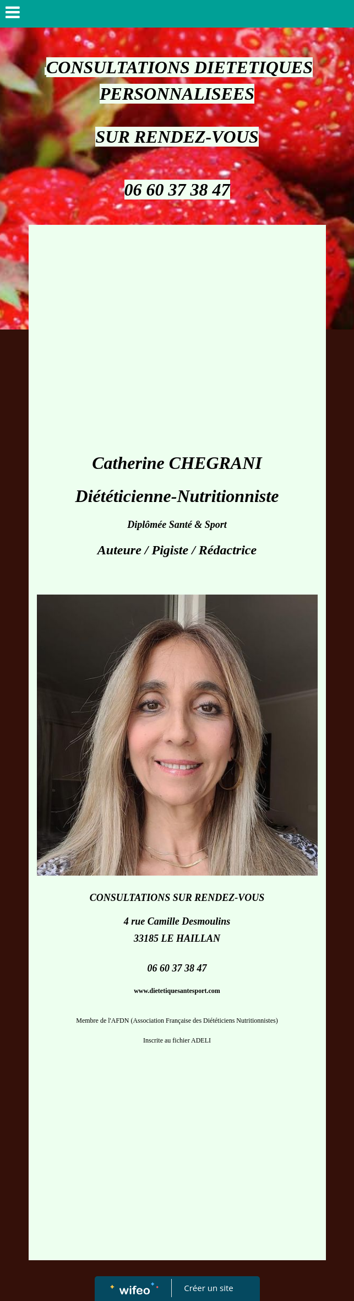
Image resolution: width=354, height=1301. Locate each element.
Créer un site (208, 1287)
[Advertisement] (177, 307)
